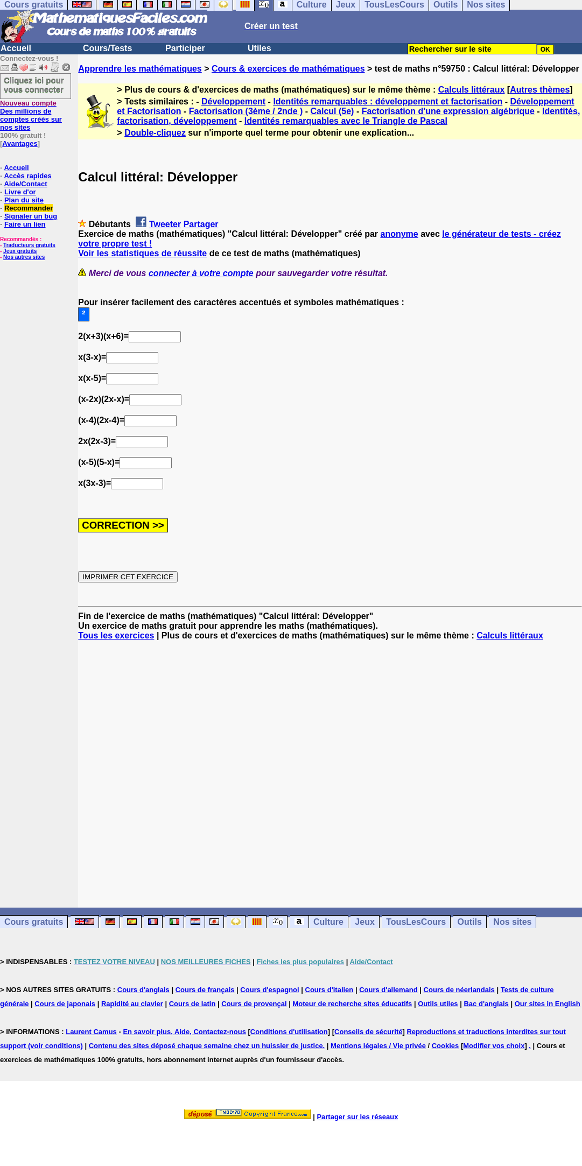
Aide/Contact (25, 184)
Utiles (259, 48)
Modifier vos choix (493, 1046)
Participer (185, 48)
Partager (201, 224)
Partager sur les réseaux (357, 1117)
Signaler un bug (30, 216)
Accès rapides (27, 176)
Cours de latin (192, 1004)
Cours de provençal (253, 1004)
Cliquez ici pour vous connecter (34, 84)
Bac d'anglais (486, 1004)
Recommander (28, 208)
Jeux (364, 921)
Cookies (445, 1046)
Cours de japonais (64, 1004)
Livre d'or (20, 192)
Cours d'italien (329, 990)
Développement (233, 101)
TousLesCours (416, 921)
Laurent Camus (91, 1032)
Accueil (16, 48)
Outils (470, 921)
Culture (328, 921)
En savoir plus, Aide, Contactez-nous (184, 1032)
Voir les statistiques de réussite (142, 253)
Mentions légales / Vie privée (378, 1046)
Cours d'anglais (143, 990)
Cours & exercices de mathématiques (288, 68)
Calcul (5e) (332, 111)
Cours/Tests (107, 48)
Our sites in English (547, 1004)
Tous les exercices (116, 635)
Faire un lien (25, 224)
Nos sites (512, 921)
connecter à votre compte (201, 273)
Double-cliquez (155, 132)
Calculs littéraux (471, 89)
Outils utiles (438, 1004)
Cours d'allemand (388, 990)
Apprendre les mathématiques (139, 68)
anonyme (399, 233)
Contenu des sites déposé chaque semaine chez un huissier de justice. (207, 1046)
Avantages (19, 143)
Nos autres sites (24, 257)
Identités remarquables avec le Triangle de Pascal (345, 120)
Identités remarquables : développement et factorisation (387, 101)
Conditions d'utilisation (289, 1032)
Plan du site (24, 200)
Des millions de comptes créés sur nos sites (31, 115)
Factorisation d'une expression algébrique (448, 111)
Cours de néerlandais (459, 990)
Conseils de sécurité (368, 1032)
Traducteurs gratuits (29, 245)
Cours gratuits (33, 921)
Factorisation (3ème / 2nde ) (246, 111)
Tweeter (165, 224)
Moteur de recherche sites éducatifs (352, 1004)
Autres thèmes (540, 89)
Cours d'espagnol (269, 990)
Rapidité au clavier (132, 1004)
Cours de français (205, 990)
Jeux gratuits (20, 251)
